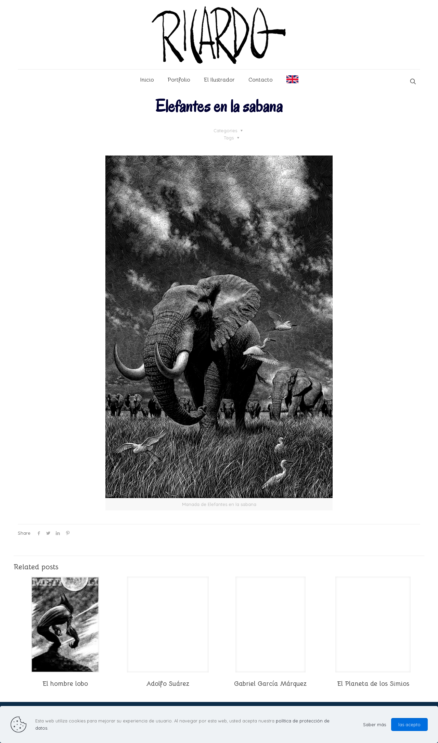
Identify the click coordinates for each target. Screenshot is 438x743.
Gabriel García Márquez (270, 684)
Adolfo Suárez (167, 684)
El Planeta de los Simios (373, 684)
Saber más (374, 724)
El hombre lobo (65, 684)
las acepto (409, 724)
